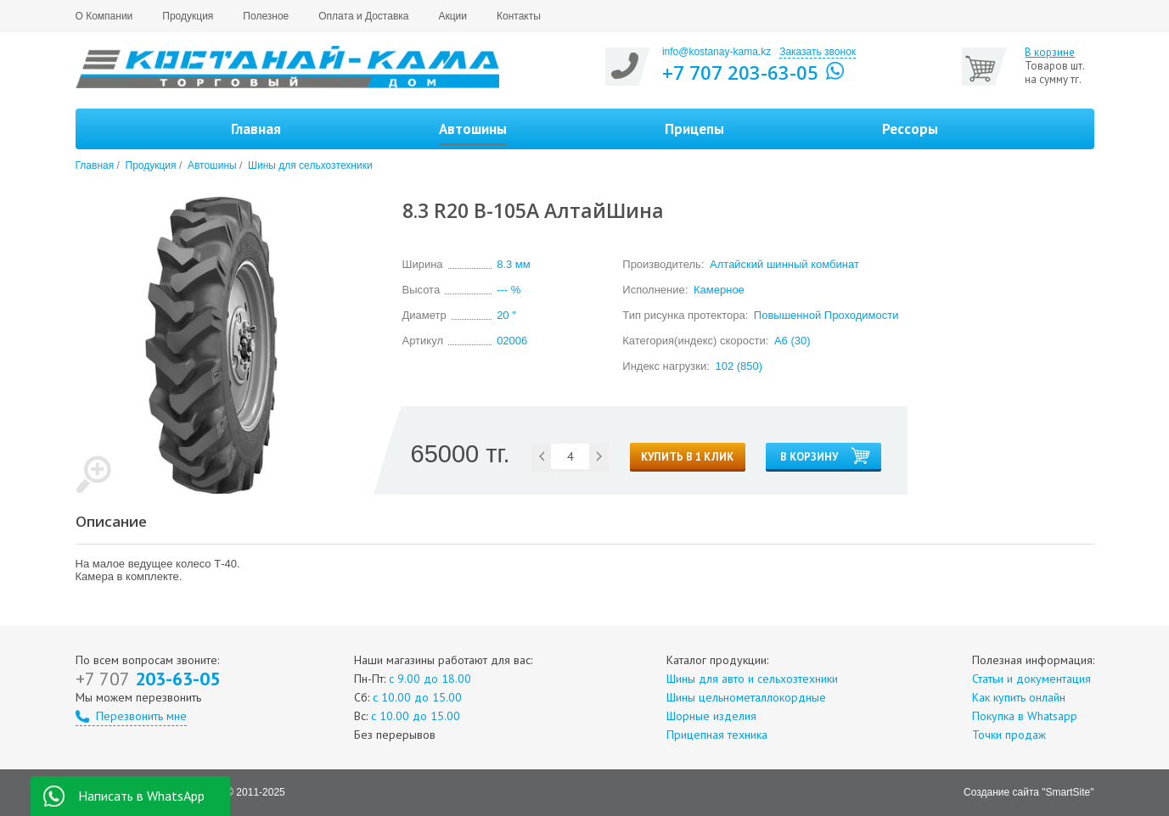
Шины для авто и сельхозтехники (752, 678)
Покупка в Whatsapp (1024, 716)
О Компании (104, 16)
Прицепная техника (716, 734)
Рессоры (910, 129)
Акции (452, 16)
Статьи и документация (1031, 678)
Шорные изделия (711, 716)
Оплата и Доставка (363, 16)
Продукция (187, 16)
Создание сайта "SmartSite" (1028, 792)
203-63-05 (148, 678)
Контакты (519, 16)
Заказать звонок (817, 52)
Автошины (212, 165)
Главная (256, 129)
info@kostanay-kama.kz (716, 52)
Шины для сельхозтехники (310, 165)
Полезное (266, 16)
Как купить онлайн (1018, 697)
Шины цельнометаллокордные (746, 697)
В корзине (1050, 52)
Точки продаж (1009, 734)
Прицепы (694, 129)
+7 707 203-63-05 (740, 72)
